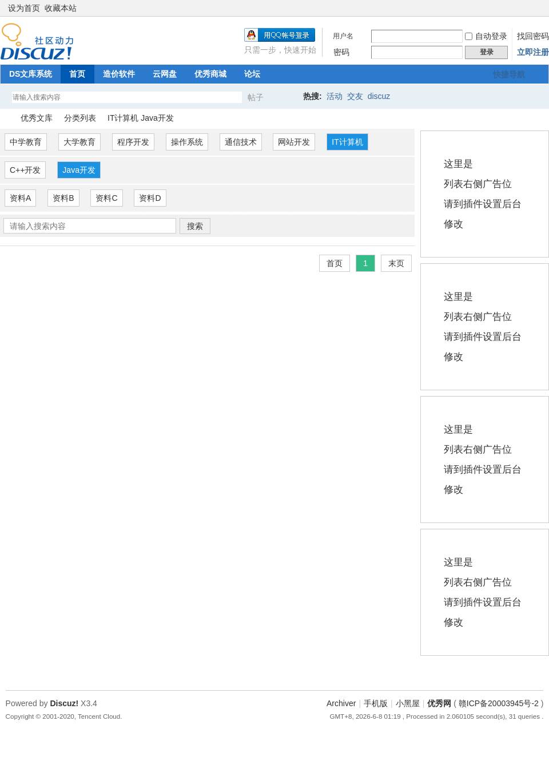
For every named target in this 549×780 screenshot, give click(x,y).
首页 (77, 73)
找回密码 (533, 36)
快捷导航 (509, 74)
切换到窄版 (536, 8)
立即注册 (533, 52)
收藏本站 (61, 8)
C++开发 (25, 170)
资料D (150, 198)
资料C (106, 198)
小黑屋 (408, 703)
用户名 (343, 36)
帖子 (256, 97)
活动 (335, 96)
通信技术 (241, 142)
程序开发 (133, 142)
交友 (355, 96)
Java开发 (79, 170)
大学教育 (79, 142)
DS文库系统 (30, 73)
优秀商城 (210, 73)
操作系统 (187, 142)
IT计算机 (347, 142)
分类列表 (80, 117)
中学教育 (26, 142)
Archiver (341, 703)
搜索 (195, 226)
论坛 (252, 73)
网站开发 (294, 142)
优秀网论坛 (4, 118)
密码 (341, 52)
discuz (379, 96)
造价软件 (119, 73)
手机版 (376, 703)
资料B (63, 198)
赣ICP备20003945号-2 (499, 703)
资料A (20, 198)
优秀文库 (37, 117)
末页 (396, 263)
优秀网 (439, 703)
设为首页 (24, 8)
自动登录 (486, 36)
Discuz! (64, 703)
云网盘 (165, 73)
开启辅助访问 (527, 8)
